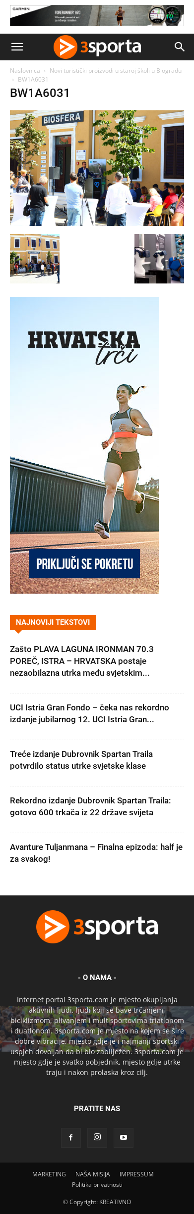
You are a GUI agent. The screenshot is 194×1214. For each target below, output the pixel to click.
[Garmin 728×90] (97, 28)
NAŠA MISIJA (92, 1174)
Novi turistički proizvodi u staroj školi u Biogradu (116, 70)
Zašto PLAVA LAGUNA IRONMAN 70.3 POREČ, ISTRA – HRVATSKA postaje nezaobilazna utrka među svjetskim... (82, 661)
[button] (17, 47)
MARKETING (49, 1174)
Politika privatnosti (97, 1184)
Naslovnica (25, 70)
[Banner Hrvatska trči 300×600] (84, 591)
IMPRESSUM (137, 1174)
